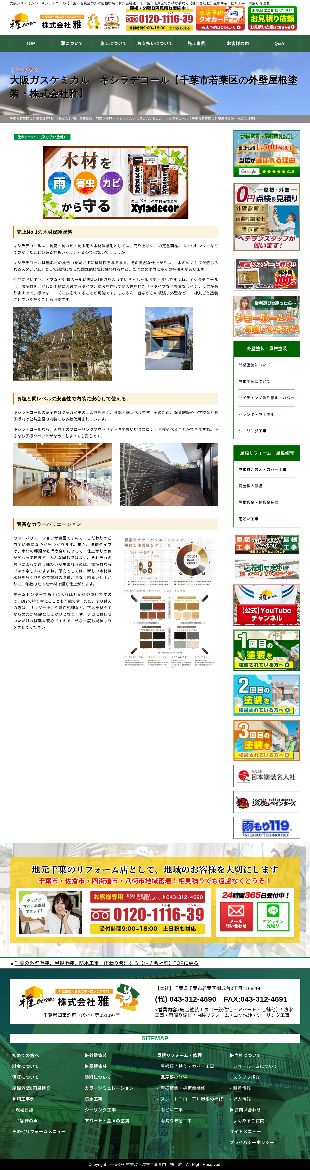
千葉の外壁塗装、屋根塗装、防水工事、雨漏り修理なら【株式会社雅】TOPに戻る (107, 963)
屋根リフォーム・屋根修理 (267, 453)
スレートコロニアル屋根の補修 (192, 1099)
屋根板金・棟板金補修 (259, 502)
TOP (30, 43)
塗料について (98, 1077)
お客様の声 (238, 43)
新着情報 (242, 1088)
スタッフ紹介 (246, 1077)
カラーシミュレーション (109, 1088)
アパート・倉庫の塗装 (107, 1120)
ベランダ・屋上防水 (257, 414)
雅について (72, 43)
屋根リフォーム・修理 (179, 1055)
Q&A (279, 43)
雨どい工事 (249, 519)
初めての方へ (25, 1055)
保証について (25, 1077)
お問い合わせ (247, 1110)
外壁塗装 (98, 1055)
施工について (113, 43)
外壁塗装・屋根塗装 (267, 348)
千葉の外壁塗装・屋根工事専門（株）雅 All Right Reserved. (166, 1164)
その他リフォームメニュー (39, 1131)
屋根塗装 (98, 1066)
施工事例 (196, 43)
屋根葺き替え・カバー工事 (263, 469)
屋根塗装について (255, 381)
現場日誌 (24, 1110)
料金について (25, 1066)
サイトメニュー (245, 1131)
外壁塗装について (255, 365)
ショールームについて (255, 1066)
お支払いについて (155, 43)
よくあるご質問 (248, 1120)
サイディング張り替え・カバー (266, 398)
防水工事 (93, 1099)
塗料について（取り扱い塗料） (42, 137)
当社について (247, 1055)
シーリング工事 (253, 431)
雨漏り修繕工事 (176, 1120)
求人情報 (242, 1099)
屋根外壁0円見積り (31, 1088)
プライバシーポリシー (252, 1142)
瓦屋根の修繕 (251, 486)
